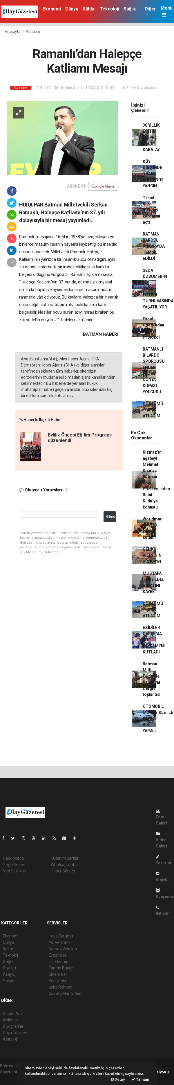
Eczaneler (57, 955)
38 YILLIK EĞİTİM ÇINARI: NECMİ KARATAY (151, 137)
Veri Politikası (14, 871)
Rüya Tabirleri (15, 1032)
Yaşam (9, 980)
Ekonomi (52, 9)
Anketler (10, 1020)
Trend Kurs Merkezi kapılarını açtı (151, 209)
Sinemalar (58, 974)
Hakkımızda (13, 858)
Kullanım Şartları (65, 858)
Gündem (33, 31)
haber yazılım (12, 1078)
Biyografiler (13, 1026)
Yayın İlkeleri (14, 864)
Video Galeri (161, 840)
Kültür (89, 9)
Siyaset (9, 968)
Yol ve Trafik (60, 942)
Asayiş (9, 974)
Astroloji (10, 1039)
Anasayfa (13, 31)
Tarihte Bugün (61, 968)
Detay (118, 1079)
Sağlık (130, 9)
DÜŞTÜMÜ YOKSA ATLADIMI (153, 409)
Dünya (71, 9)
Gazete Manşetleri (65, 993)
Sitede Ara (12, 1013)
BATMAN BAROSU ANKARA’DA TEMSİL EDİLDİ (153, 246)
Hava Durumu (61, 936)
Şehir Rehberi (60, 987)
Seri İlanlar (58, 980)
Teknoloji (109, 9)
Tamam (140, 1079)
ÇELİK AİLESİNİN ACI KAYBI (152, 555)
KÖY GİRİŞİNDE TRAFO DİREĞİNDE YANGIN (153, 173)
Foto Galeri (161, 817)
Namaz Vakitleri (63, 948)
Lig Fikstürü (59, 961)
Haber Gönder (63, 871)
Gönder (111, 516)
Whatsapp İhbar (65, 864)
